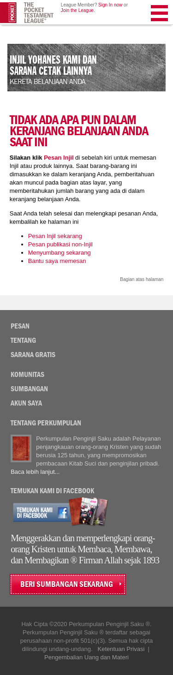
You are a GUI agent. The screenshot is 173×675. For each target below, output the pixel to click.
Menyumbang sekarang (59, 252)
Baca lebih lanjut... (35, 471)
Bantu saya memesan (57, 260)
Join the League (77, 10)
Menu (160, 15)
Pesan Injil (58, 157)
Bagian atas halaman (141, 279)
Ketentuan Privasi (120, 648)
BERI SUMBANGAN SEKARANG (66, 584)
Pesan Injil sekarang (55, 236)
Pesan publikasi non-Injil (60, 244)
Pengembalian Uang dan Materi (86, 657)
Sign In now (110, 4)
